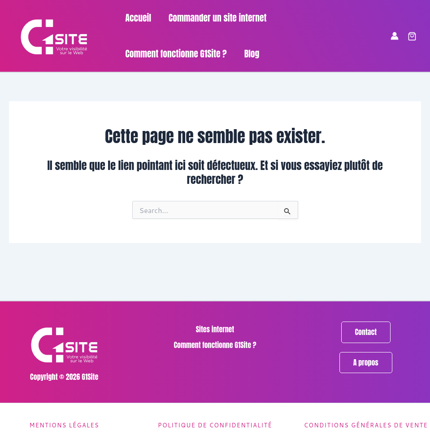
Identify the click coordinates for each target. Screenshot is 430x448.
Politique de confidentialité (215, 425)
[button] (412, 37)
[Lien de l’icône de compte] (395, 36)
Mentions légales (64, 425)
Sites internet (214, 329)
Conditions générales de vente (366, 425)
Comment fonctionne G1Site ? (215, 344)
